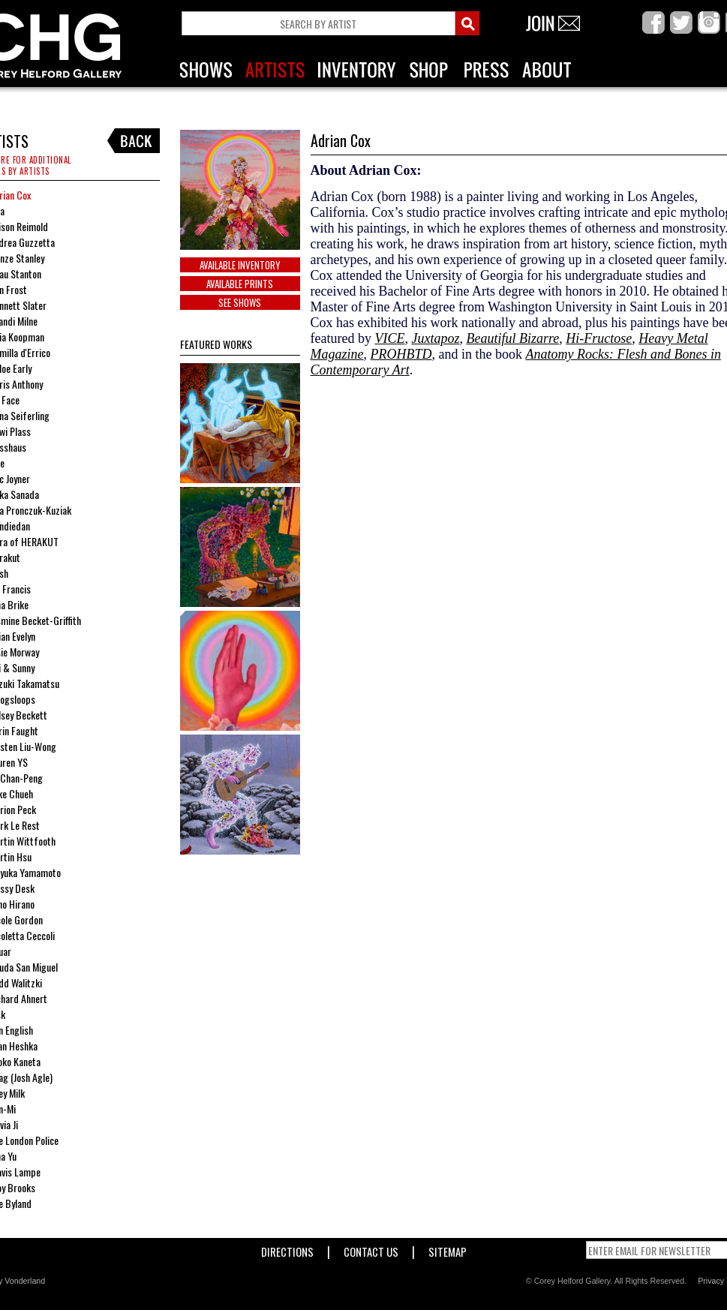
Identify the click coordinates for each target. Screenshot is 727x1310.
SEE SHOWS (239, 302)
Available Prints (239, 283)
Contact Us (371, 1249)
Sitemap (447, 1249)
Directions (287, 1249)
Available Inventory (240, 264)
